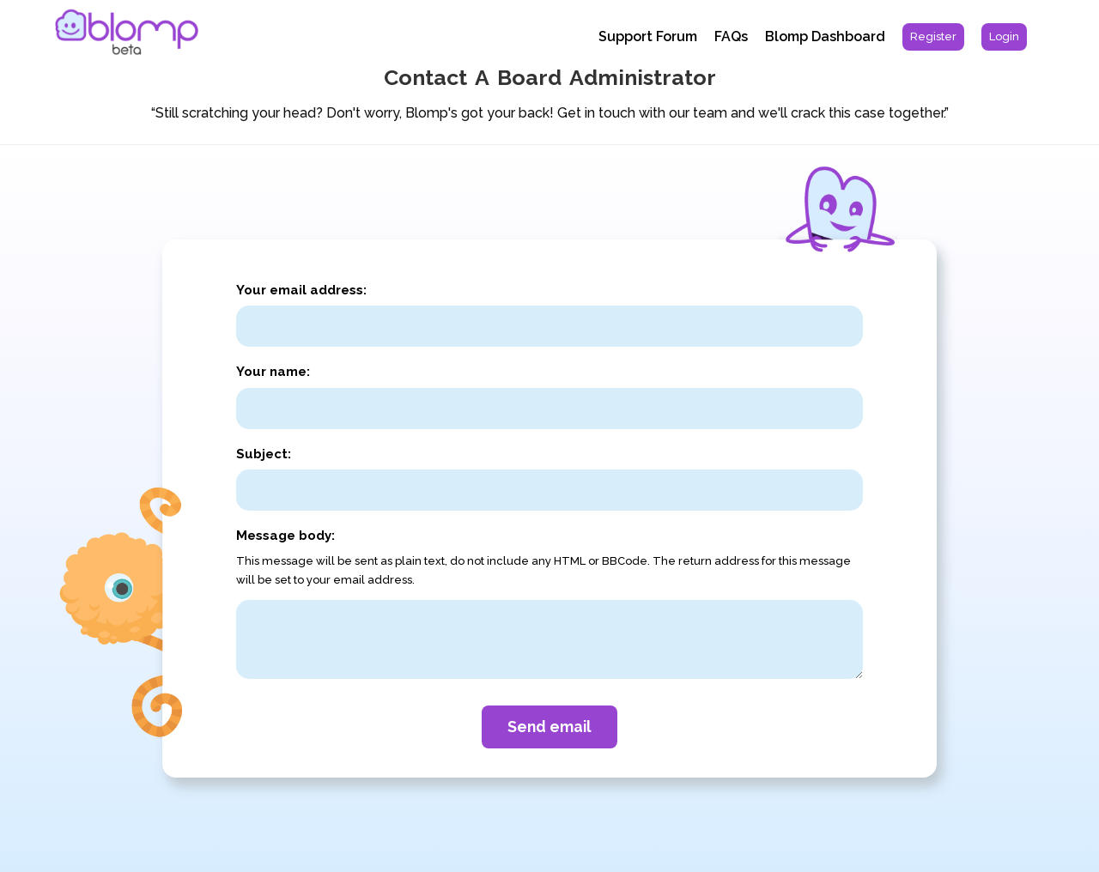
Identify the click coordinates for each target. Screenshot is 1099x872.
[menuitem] (933, 37)
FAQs (731, 36)
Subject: (263, 454)
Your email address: (301, 290)
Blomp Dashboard (825, 36)
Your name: (273, 371)
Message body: (285, 535)
